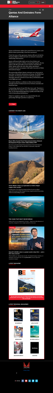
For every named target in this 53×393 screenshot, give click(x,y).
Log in (43, 2)
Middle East (18, 333)
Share (12, 104)
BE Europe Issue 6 (18, 349)
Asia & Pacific (34, 316)
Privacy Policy (26, 370)
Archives (34, 349)
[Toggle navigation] (50, 6)
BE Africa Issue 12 (34, 333)
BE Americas (18, 316)
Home (10, 9)
